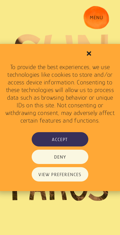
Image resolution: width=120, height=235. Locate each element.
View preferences (59, 174)
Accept (60, 139)
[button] (89, 53)
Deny (60, 157)
